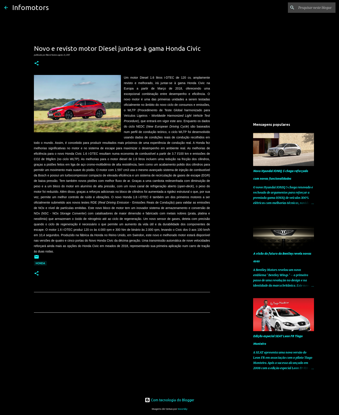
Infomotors (30, 7)
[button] (36, 63)
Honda (40, 263)
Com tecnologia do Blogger (169, 400)
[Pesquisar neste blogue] (313, 7)
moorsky (182, 409)
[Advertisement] (122, 356)
